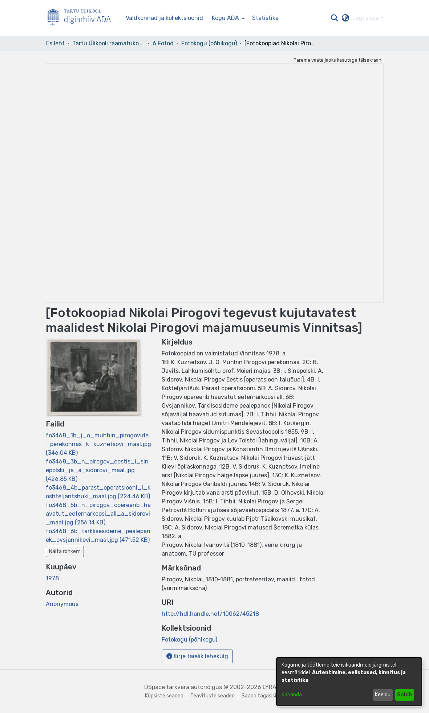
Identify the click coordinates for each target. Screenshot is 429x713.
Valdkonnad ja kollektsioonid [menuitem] (164, 18)
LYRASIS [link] (274, 687)
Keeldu (382, 695)
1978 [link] (52, 578)
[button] (334, 18)
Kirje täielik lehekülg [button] (197, 656)
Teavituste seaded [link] (212, 696)
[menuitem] (227, 18)
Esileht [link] (55, 43)
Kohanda (292, 695)
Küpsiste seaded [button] (164, 696)
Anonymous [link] (62, 604)
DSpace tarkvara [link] (166, 687)
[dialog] (349, 682)
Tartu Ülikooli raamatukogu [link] (108, 43)
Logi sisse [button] (366, 18)
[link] (98, 444)
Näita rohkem (65, 551)
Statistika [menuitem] (265, 18)
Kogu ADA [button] (225, 18)
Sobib (404, 695)
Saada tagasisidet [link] (263, 696)
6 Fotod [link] (163, 43)
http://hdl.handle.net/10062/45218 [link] (210, 613)
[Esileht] (82, 18)
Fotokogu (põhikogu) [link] (209, 43)
